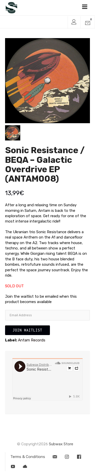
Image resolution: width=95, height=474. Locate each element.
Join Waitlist (27, 330)
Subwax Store (61, 444)
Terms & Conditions (27, 456)
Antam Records (31, 340)
